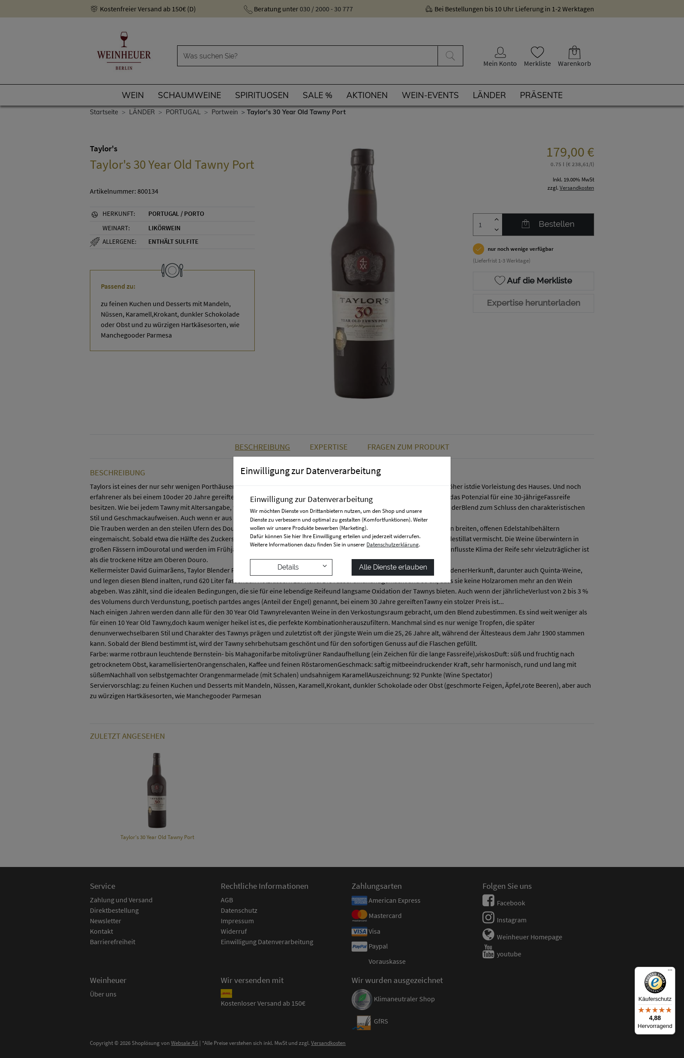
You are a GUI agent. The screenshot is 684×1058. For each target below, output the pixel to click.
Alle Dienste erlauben (393, 567)
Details (302, 566)
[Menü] (670, 972)
